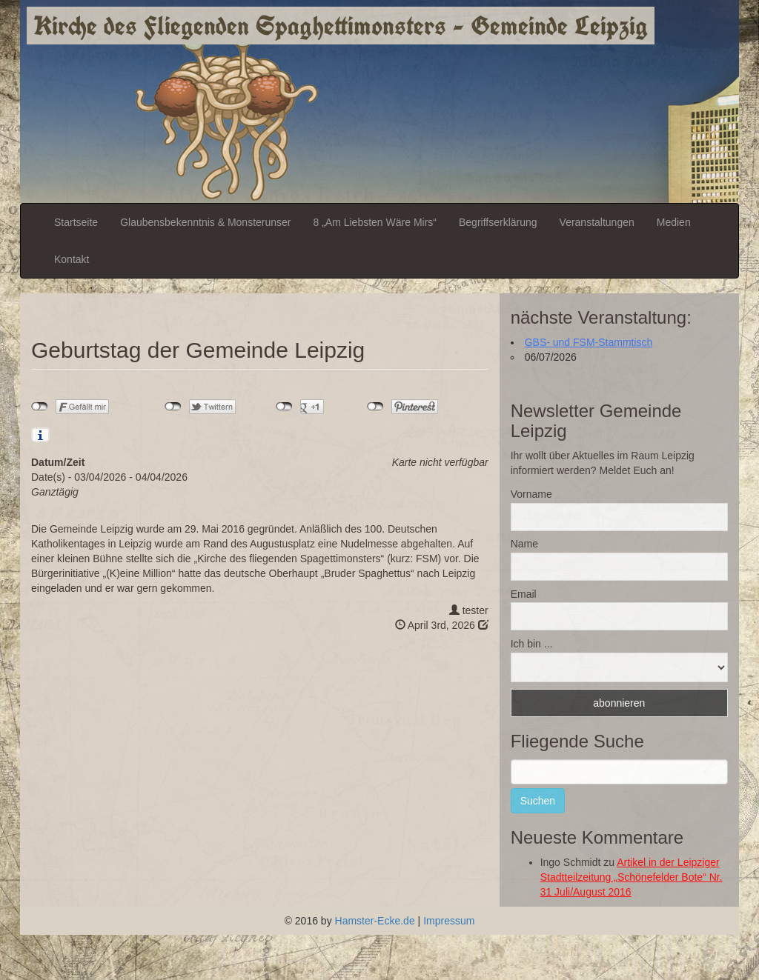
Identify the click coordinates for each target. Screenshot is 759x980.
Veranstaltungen (597, 222)
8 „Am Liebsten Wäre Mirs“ (375, 222)
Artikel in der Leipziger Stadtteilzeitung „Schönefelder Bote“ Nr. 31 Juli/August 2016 (631, 877)
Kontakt (71, 259)
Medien (674, 222)
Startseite (76, 222)
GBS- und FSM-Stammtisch (589, 342)
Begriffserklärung (498, 222)
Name (524, 544)
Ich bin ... (532, 644)
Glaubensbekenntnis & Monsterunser (205, 222)
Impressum (448, 921)
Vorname (531, 494)
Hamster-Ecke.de (375, 921)
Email (524, 594)
